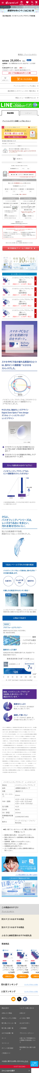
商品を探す (5, 1008)
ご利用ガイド (6, 1053)
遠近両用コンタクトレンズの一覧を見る (22, 91)
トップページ (5, 7)
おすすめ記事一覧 (7, 1033)
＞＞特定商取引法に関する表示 (26, 875)
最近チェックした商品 (9, 1018)
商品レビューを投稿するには (25, 97)
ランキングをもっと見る (31, 984)
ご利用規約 (23, 1028)
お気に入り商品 (7, 1013)
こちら (26, 1061)
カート (4, 1038)
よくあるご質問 (25, 1018)
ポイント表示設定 (7, 1048)
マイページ (5, 1043)
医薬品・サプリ (17, 7)
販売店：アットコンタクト (27, 54)
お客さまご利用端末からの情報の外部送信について (28, 1040)
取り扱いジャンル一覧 (9, 1023)
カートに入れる (24, 79)
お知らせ (22, 1013)
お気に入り (5, 80)
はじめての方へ (25, 1023)
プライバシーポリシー (27, 1033)
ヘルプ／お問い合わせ (27, 1008)
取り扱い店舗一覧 (7, 1028)
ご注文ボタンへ (34, 1064)
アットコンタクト (8, 911)
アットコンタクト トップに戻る (25, 86)
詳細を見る (8, 976)
